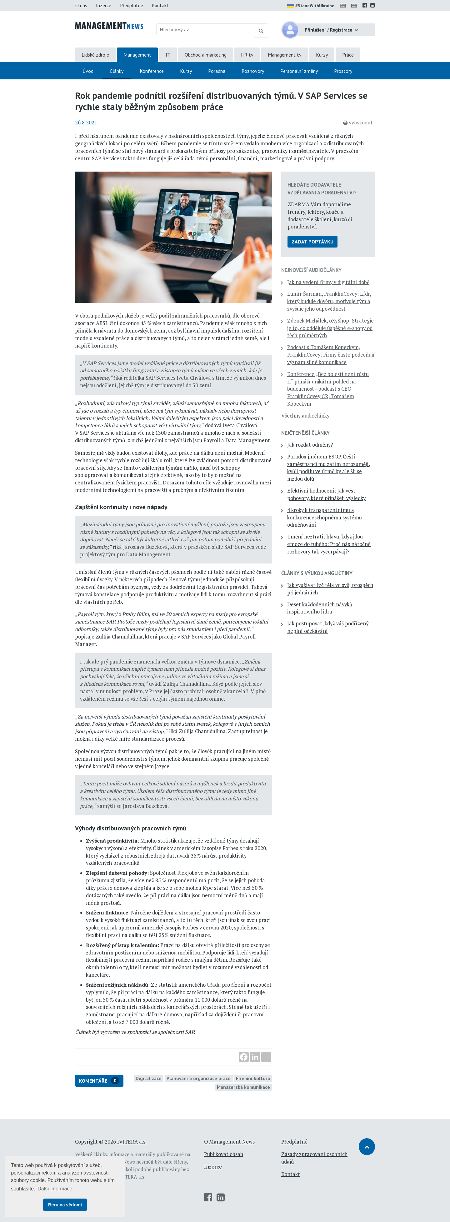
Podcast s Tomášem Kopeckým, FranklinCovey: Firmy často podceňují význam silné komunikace (331, 355)
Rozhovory (253, 71)
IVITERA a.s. (132, 1141)
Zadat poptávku (312, 241)
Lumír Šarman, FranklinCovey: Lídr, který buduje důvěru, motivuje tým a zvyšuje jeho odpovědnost (329, 301)
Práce (348, 55)
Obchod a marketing (206, 55)
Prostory (343, 71)
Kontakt (160, 5)
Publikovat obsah (223, 1154)
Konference (152, 71)
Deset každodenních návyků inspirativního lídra (319, 608)
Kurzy (322, 55)
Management (137, 55)
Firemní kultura (253, 1078)
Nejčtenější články (305, 432)
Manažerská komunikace (243, 1087)
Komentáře (99, 1080)
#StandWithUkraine (310, 6)
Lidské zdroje (95, 55)
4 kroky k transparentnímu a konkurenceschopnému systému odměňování (324, 517)
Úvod (87, 71)
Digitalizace (149, 1078)
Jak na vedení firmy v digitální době (328, 282)
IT (168, 55)
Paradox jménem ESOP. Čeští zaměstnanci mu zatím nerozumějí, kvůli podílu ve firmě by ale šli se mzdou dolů (328, 467)
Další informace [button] (55, 1188)
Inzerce (103, 5)
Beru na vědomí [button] (65, 1204)
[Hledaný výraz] (205, 29)
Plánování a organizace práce (199, 1078)
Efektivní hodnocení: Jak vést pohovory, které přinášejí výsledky (326, 494)
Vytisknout (357, 122)
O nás (81, 5)
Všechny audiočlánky (305, 415)
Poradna (216, 71)
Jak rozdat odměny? (310, 444)
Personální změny (299, 71)
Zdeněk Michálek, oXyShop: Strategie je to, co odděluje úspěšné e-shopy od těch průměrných (330, 328)
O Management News (229, 1141)
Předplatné (131, 5)
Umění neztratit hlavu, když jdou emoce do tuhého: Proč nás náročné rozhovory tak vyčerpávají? (329, 544)
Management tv (285, 55)
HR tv (247, 55)
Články (116, 71)
